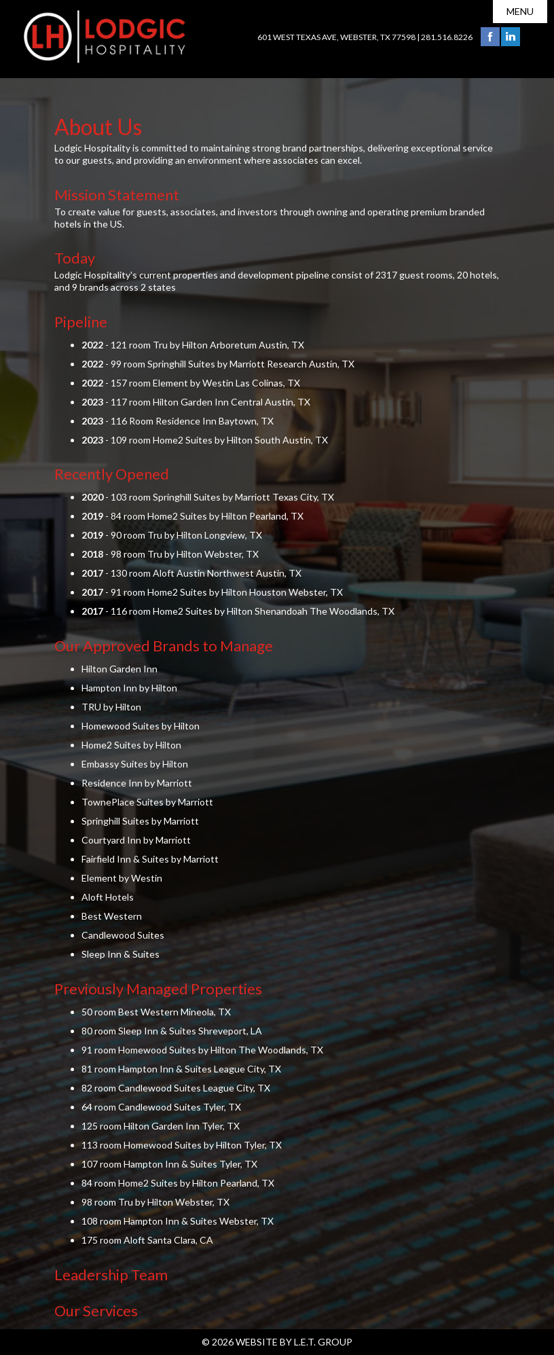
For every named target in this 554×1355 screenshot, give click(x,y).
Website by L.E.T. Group (294, 1342)
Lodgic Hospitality (105, 37)
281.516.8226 (447, 37)
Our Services (96, 1310)
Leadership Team (111, 1274)
